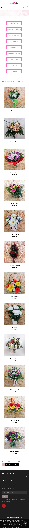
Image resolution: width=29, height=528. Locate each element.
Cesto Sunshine (14, 420)
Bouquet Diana (14, 358)
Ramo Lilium (14, 111)
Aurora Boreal (14, 203)
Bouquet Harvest (14, 451)
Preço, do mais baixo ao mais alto (14, 78)
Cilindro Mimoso (14, 234)
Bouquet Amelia (14, 141)
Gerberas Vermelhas (14, 265)
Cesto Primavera (14, 296)
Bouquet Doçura (14, 389)
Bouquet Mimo (14, 172)
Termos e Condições (15, 527)
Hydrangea (14, 327)
